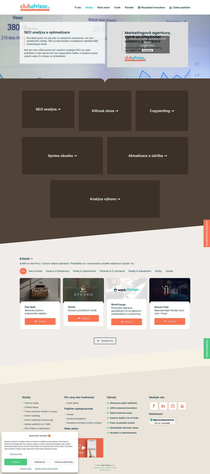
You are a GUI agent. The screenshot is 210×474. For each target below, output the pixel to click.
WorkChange (118, 304)
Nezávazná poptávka (75, 418)
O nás (78, 7)
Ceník (117, 7)
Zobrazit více (105, 341)
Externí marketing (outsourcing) (37, 420)
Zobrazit (40, 321)
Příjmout (16, 462)
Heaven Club (161, 307)
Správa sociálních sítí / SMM (36, 424)
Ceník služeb (71, 403)
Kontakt (129, 7)
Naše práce (103, 7)
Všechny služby (30, 403)
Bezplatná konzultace (151, 7)
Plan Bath (30, 307)
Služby (89, 7)
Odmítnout (40, 462)
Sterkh (71, 307)
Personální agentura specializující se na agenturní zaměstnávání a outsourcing (126, 311)
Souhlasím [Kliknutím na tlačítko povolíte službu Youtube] (147, 50)
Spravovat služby (16, 454)
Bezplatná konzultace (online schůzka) (83, 423)
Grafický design (30, 407)
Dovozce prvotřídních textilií (82, 310)
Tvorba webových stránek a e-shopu (39, 411)
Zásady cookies (26, 468)
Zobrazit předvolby (64, 462)
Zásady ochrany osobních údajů (46, 468)
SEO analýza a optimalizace (36, 428)
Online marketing (31, 416)
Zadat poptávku (180, 7)
